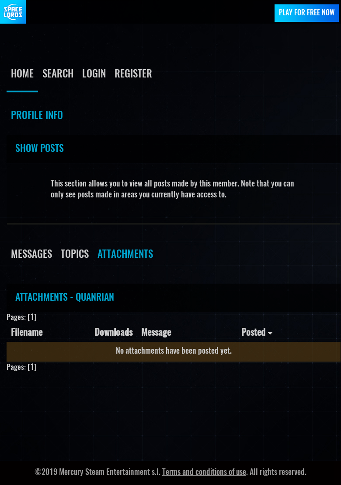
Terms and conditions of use (204, 473)
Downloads (113, 332)
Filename (26, 332)
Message (156, 332)
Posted (257, 332)
